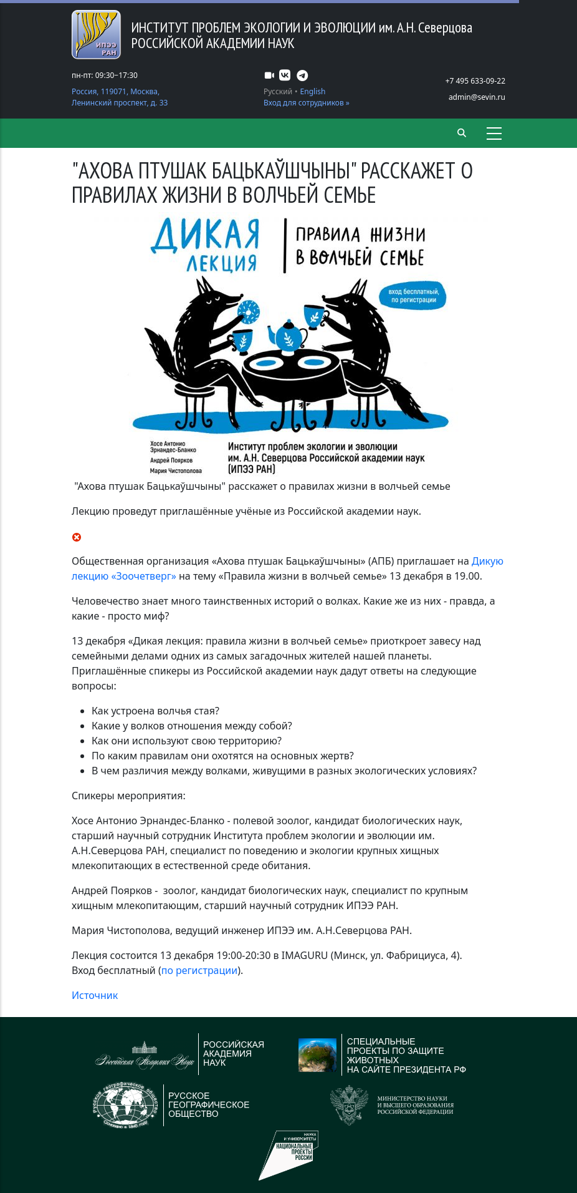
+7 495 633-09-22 (475, 80)
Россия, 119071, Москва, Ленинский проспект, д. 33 (120, 97)
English (313, 91)
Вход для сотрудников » (307, 102)
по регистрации (199, 970)
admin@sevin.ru (477, 97)
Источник (95, 995)
